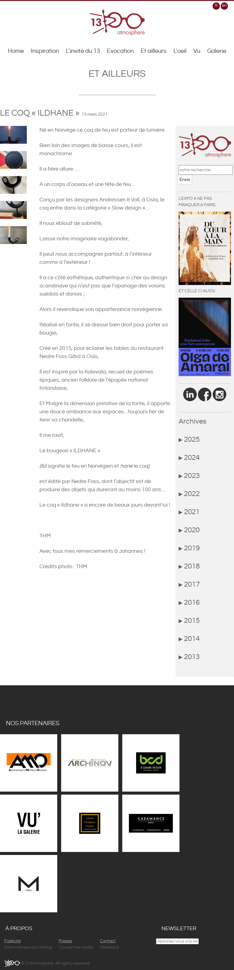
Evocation (120, 51)
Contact (108, 941)
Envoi (184, 180)
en (224, 5)
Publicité (12, 941)
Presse (65, 941)
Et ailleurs (154, 51)
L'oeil (179, 51)
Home (16, 51)
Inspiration (45, 51)
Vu (196, 51)
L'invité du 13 (83, 51)
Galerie (216, 51)
